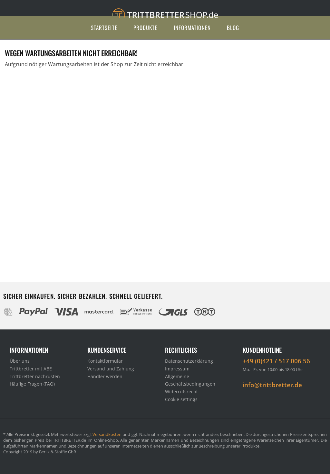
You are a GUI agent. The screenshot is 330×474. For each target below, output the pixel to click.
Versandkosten (106, 434)
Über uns (20, 361)
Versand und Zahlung (110, 369)
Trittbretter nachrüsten (35, 376)
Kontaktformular (105, 361)
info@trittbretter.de (272, 385)
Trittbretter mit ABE (31, 369)
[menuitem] (104, 27)
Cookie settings (181, 399)
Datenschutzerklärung (189, 361)
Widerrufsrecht (181, 391)
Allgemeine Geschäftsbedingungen (190, 380)
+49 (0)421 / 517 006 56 (276, 361)
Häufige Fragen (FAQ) (32, 384)
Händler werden (104, 376)
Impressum (177, 369)
